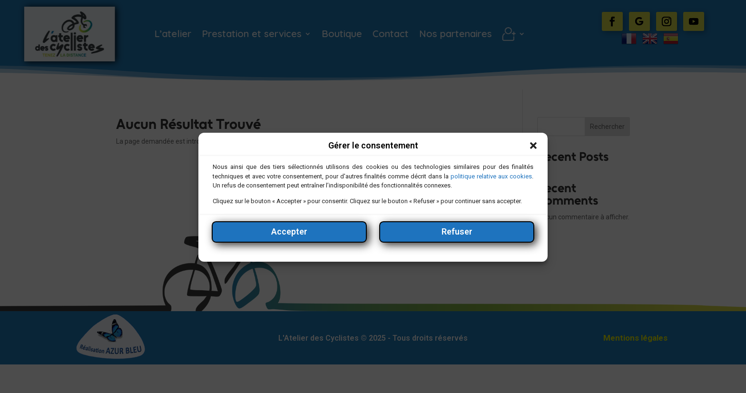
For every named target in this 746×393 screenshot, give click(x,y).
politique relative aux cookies (491, 180)
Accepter (289, 236)
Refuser (457, 236)
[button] (533, 150)
